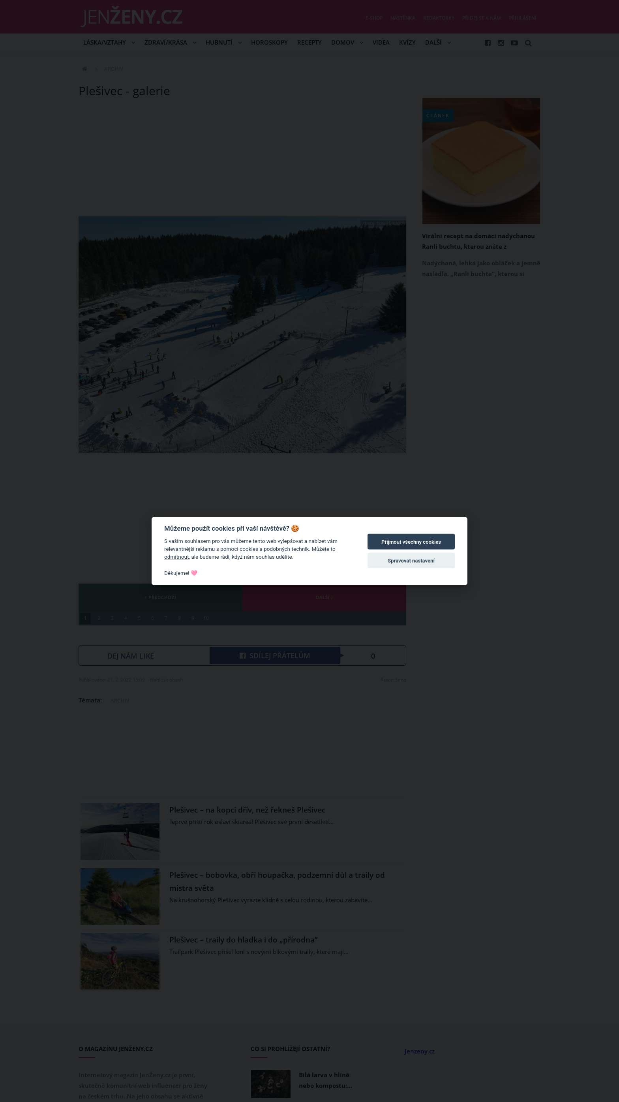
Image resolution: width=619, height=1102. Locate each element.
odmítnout (176, 557)
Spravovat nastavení (411, 561)
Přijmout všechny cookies (411, 542)
